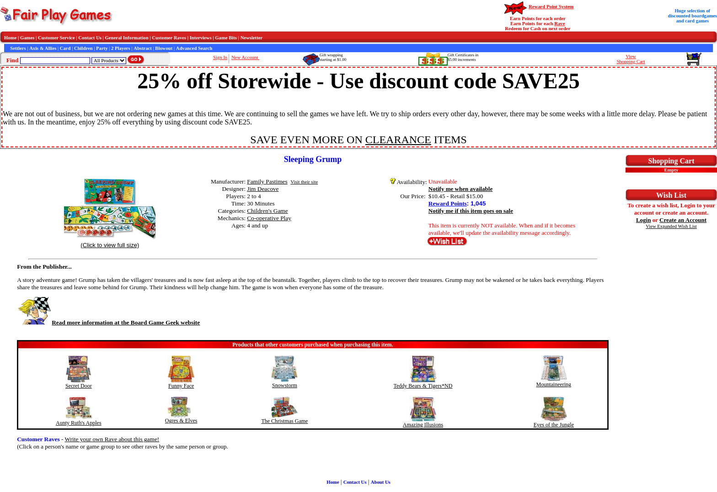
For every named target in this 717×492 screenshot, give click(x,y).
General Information (127, 37)
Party (101, 48)
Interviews (201, 37)
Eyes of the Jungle (554, 425)
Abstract (143, 48)
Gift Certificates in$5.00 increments (463, 57)
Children (83, 48)
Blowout (163, 48)
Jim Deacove (262, 188)
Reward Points (447, 203)
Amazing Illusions (423, 425)
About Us (381, 482)
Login (643, 219)
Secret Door (78, 386)
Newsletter (252, 37)
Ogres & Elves (181, 420)
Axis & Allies (42, 48)
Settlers (18, 48)
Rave (559, 23)
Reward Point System (551, 6)
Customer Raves (169, 37)
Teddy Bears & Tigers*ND (423, 386)
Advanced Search (194, 48)
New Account (245, 57)
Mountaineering (553, 384)
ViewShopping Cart (630, 59)
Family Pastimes (267, 181)
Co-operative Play (269, 218)
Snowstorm (284, 385)
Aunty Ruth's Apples (79, 423)
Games (27, 37)
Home (10, 37)
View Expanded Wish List (671, 226)
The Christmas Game (284, 421)
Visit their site (304, 181)
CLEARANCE (398, 140)
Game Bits (226, 37)
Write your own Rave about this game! (112, 439)
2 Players (120, 48)
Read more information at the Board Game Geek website (108, 322)
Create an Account (682, 219)
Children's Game (267, 210)
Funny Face (181, 386)
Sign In (220, 57)
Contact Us (90, 37)
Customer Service (56, 37)
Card (65, 48)
